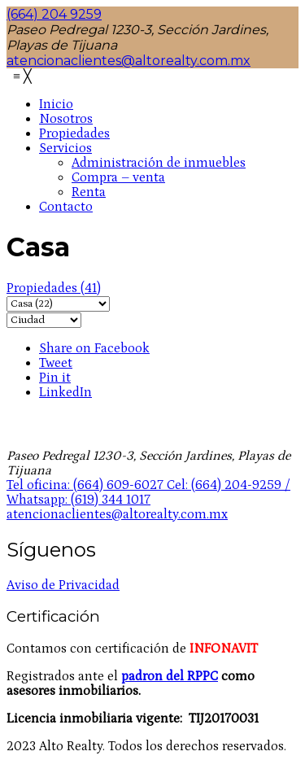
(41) (54, 288)
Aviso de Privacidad (63, 585)
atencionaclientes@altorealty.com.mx (129, 60)
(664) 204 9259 (54, 14)
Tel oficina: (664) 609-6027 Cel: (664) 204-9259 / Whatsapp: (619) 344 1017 (148, 492)
